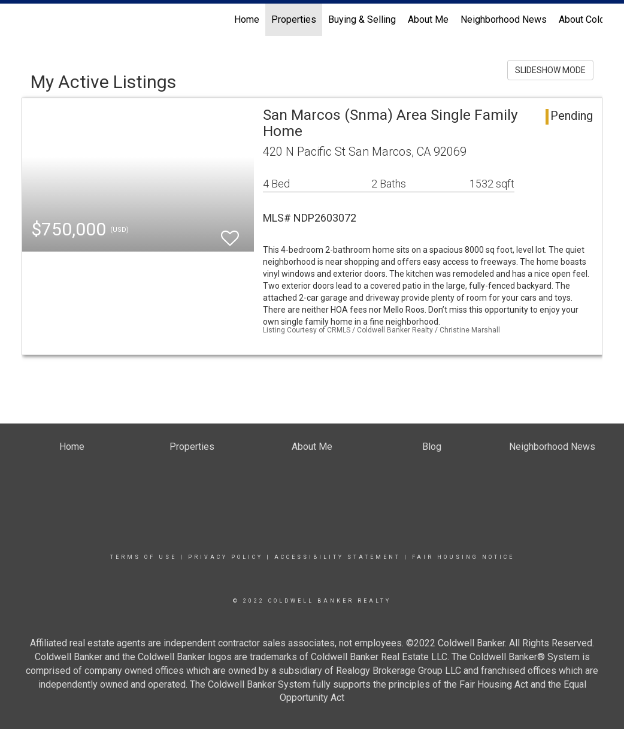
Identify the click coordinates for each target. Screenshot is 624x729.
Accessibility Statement (337, 557)
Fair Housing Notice (463, 557)
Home (246, 19)
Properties (293, 19)
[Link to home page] (28, 20)
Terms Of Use (143, 557)
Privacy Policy (225, 557)
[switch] (230, 232)
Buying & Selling (362, 19)
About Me (428, 19)
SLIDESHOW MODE (550, 70)
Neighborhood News (504, 19)
